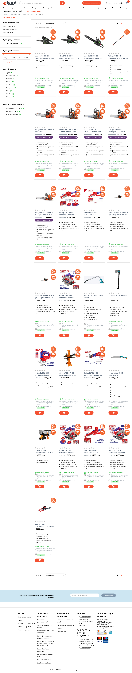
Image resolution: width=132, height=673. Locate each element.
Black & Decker (11, 76)
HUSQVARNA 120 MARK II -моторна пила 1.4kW (44, 214)
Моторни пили (8, 32)
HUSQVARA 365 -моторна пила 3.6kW (44, 131)
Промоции (7, 11)
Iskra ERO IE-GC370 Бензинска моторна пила (69, 57)
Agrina (8, 73)
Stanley (8, 94)
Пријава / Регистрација (113, 3)
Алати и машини (89, 8)
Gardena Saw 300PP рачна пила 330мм (118, 374)
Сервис (59, 628)
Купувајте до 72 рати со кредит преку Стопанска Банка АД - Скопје (45, 643)
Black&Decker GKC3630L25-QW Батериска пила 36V (118, 214)
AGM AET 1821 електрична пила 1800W (44, 525)
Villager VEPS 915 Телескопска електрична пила (118, 57)
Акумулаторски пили (10, 29)
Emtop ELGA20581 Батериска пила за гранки (66, 214)
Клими (26, 8)
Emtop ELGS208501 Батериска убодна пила (44, 374)
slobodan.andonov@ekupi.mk (88, 646)
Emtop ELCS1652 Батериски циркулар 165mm (67, 296)
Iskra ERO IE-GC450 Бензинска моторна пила (93, 57)
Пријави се (108, 595)
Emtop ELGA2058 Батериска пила (90, 214)
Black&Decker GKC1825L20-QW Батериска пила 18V (45, 296)
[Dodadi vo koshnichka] (39, 92)
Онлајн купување (24, 630)
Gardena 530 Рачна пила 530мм (93, 296)
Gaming (46, 8)
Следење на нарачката (91, 3)
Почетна (5, 14)
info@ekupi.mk (83, 619)
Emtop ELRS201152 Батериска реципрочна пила (93, 374)
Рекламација (61, 632)
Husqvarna (10, 88)
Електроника (56, 8)
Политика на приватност (26, 623)
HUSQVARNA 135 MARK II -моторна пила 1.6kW (68, 131)
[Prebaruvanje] (62, 3)
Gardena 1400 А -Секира (117, 295)
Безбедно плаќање (44, 663)
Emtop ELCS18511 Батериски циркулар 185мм (67, 451)
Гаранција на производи (65, 625)
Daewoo (9, 79)
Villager (8, 97)
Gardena (9, 85)
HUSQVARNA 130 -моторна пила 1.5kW (92, 131)
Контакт (20, 620)
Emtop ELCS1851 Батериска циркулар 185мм (116, 451)
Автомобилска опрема (72, 8)
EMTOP (8, 82)
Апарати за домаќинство (12, 8)
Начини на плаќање (44, 660)
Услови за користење (25, 627)
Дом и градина (103, 8)
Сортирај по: (39, 23)
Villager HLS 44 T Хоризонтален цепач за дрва (44, 451)
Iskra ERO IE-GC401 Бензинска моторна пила (44, 57)
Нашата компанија (24, 617)
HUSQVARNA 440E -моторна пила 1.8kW (116, 131)
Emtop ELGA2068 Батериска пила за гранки (91, 451)
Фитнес (115, 8)
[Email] (84, 595)
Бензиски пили (11, 111)
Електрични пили (9, 26)
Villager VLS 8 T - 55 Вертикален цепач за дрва (67, 374)
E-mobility (123, 8)
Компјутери (36, 8)
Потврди (7, 62)
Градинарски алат (28, 14)
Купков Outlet (18, 11)
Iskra (8, 91)
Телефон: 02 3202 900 (33, 11)
